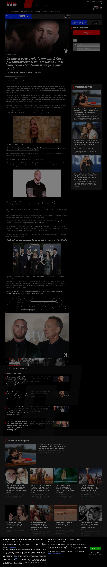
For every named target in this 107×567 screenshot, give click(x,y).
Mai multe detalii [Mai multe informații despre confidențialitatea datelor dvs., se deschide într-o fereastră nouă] (12, 547)
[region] (53, 552)
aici (16, 558)
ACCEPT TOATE (96, 548)
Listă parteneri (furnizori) (54, 553)
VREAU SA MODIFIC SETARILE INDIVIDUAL (95, 553)
